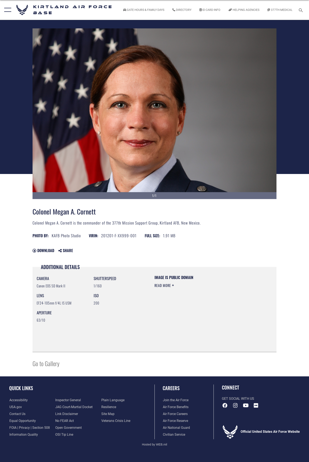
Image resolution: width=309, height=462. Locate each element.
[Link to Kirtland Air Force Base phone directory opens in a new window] (182, 10)
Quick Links (21, 388)
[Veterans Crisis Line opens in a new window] (115, 421)
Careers (171, 388)
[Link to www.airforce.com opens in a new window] (175, 400)
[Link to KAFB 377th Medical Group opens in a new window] (280, 10)
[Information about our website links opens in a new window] (66, 414)
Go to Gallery (46, 363)
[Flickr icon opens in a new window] (256, 405)
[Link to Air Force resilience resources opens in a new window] (108, 407)
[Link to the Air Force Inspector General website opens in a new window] (68, 400)
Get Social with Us (238, 399)
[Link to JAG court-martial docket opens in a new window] (74, 407)
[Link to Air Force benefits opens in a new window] (175, 407)
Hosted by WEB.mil (154, 444)
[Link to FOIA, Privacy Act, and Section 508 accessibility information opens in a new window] (29, 428)
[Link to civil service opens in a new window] (174, 434)
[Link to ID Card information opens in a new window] (209, 10)
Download (43, 250)
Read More (163, 285)
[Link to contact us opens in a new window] (17, 414)
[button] (7, 10)
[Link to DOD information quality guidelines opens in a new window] (23, 434)
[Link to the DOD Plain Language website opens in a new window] (112, 400)
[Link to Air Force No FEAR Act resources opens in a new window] (64, 421)
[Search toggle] (301, 9)
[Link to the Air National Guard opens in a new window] (176, 428)
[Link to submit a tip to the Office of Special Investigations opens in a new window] (64, 434)
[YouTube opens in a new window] (245, 405)
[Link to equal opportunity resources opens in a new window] (22, 421)
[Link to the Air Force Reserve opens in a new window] (175, 421)
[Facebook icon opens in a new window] (225, 405)
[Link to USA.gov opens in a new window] (15, 407)
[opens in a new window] (18, 400)
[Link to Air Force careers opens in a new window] (175, 414)
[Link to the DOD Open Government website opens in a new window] (68, 428)
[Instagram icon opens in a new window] (235, 405)
